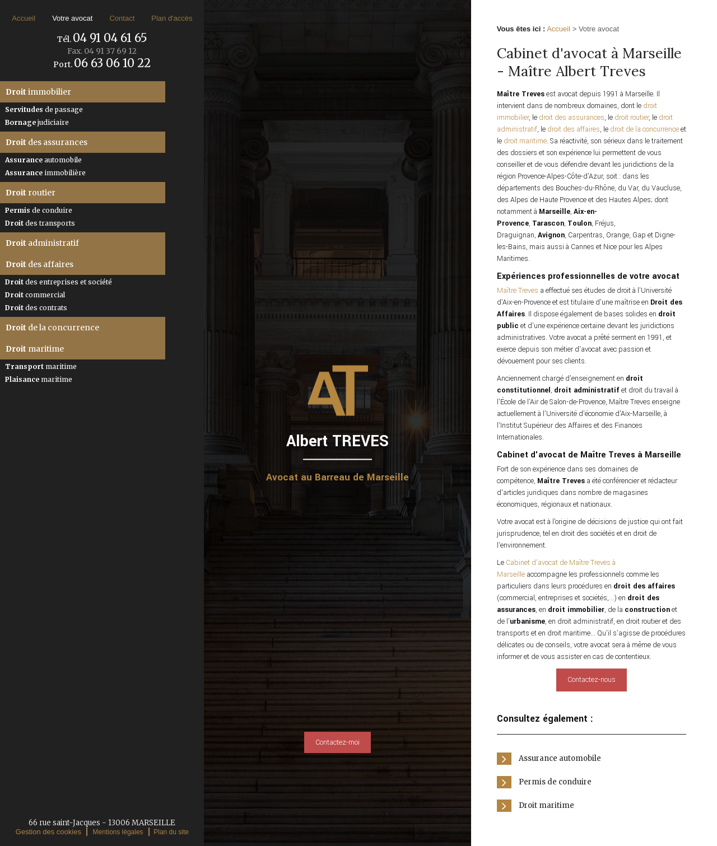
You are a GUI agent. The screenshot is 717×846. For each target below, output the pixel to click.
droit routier (631, 118)
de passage (44, 109)
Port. (102, 64)
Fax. (102, 51)
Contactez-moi (337, 742)
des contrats (36, 307)
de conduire (38, 210)
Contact (121, 18)
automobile (43, 160)
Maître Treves (517, 291)
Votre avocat (72, 18)
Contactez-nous (591, 680)
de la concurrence (52, 327)
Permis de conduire (555, 782)
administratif (42, 243)
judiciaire (37, 122)
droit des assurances (571, 118)
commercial (35, 295)
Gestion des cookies (48, 832)
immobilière (45, 173)
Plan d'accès (171, 18)
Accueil (23, 18)
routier (30, 193)
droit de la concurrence (644, 129)
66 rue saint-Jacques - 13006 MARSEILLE (102, 823)
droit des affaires (573, 129)
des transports (40, 223)
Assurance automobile (560, 758)
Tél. (102, 39)
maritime (35, 349)
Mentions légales (118, 832)
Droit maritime (546, 805)
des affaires (39, 264)
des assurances (46, 142)
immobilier (38, 92)
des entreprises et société (58, 282)
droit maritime (525, 141)
